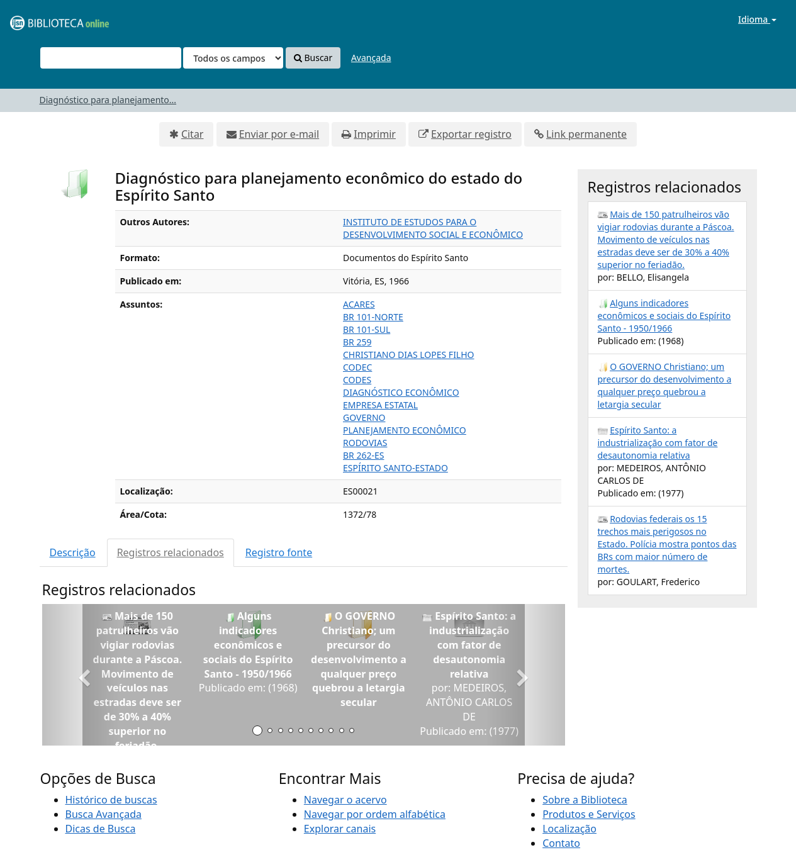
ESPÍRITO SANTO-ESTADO (395, 468)
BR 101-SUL (366, 329)
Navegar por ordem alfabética (375, 814)
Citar (192, 134)
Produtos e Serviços (589, 814)
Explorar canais (340, 829)
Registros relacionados (170, 552)
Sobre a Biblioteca (584, 800)
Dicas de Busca (100, 829)
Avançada (371, 58)
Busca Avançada (103, 814)
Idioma (757, 19)
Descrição (73, 552)
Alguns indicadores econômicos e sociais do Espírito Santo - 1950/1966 (664, 315)
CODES (357, 380)
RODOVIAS (365, 443)
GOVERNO (364, 417)
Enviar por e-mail (279, 134)
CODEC (357, 367)
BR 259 (357, 342)
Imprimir (375, 134)
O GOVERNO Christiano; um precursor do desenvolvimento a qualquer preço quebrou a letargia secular (665, 385)
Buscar (313, 58)
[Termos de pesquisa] (110, 58)
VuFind (40, 19)
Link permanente (586, 134)
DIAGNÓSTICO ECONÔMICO (401, 392)
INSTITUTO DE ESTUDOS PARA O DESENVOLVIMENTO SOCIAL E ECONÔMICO (433, 228)
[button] (81, 675)
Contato (561, 843)
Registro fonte (278, 552)
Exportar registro (471, 134)
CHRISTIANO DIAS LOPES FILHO (408, 355)
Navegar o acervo (345, 800)
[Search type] (233, 58)
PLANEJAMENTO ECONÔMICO (404, 430)
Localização (569, 829)
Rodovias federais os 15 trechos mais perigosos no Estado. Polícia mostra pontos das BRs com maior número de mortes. (667, 544)
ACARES (359, 304)
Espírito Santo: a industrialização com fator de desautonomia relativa (658, 442)
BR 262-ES (363, 455)
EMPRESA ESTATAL (380, 405)
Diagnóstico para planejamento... (108, 100)
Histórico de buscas (111, 800)
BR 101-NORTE (373, 317)
